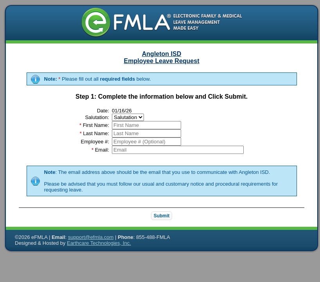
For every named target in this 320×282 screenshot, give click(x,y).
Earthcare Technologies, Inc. (99, 243)
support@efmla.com (91, 237)
